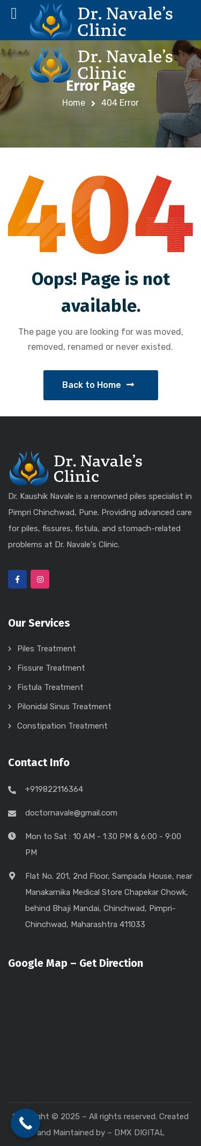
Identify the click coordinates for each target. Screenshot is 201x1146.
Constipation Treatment (62, 726)
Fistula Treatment (50, 687)
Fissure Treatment (51, 668)
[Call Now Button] (25, 1123)
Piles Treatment (46, 648)
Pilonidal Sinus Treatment (64, 706)
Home (73, 103)
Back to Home (98, 385)
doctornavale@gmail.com (71, 813)
